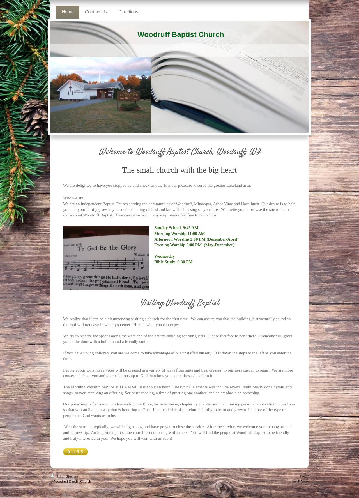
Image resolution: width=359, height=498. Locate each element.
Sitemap (72, 476)
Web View (301, 481)
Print (57, 476)
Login (304, 476)
